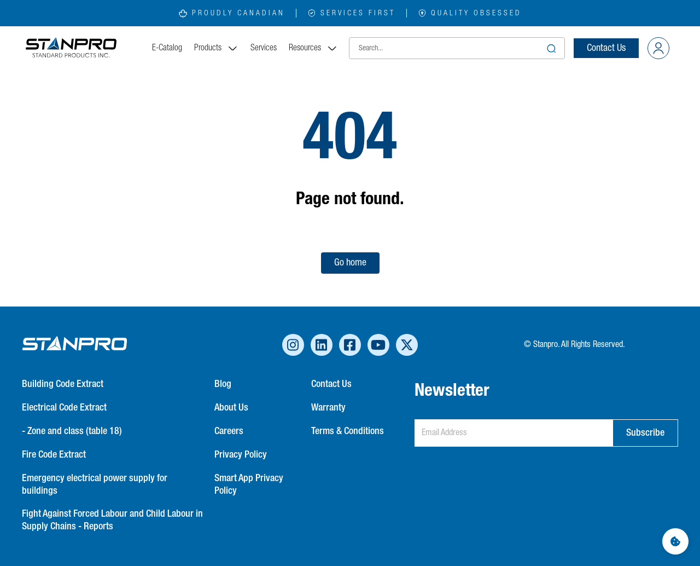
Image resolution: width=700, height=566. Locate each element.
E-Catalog (167, 48)
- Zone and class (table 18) (72, 431)
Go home (350, 262)
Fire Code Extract (54, 455)
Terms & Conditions (347, 431)
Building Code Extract (62, 384)
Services (263, 48)
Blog (222, 384)
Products (216, 48)
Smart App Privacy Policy (248, 484)
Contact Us (606, 48)
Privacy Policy (240, 455)
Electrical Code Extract (64, 407)
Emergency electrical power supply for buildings (94, 484)
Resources (313, 48)
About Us (231, 407)
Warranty (328, 407)
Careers (228, 431)
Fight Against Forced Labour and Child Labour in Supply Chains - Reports (112, 520)
